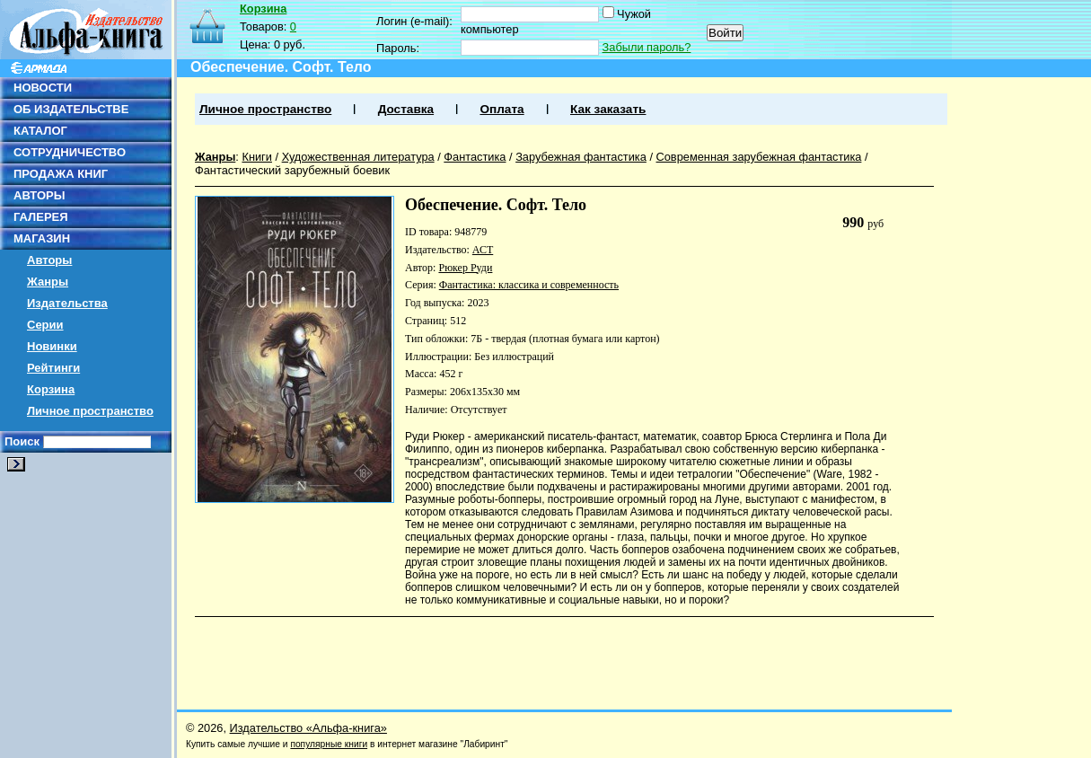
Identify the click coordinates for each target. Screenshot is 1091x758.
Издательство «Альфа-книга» (308, 728)
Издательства (67, 303)
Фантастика (475, 156)
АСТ (482, 249)
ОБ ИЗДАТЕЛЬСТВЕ (70, 109)
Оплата (502, 109)
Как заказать (608, 109)
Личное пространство (90, 411)
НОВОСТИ (42, 87)
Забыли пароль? (647, 47)
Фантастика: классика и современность (529, 284)
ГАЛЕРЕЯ (40, 217)
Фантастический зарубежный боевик (292, 170)
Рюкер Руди (465, 267)
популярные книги (328, 744)
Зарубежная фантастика (581, 156)
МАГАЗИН (41, 238)
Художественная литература (358, 156)
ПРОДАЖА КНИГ (60, 174)
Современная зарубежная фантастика (759, 156)
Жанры (47, 281)
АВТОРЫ (39, 195)
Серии (45, 324)
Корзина (51, 389)
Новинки (52, 346)
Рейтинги (53, 368)
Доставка (406, 109)
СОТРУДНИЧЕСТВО (69, 152)
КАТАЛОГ (40, 130)
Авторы (49, 260)
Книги (257, 156)
